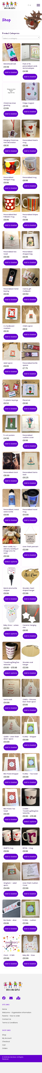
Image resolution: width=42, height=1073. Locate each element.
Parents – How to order (11, 1016)
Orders (4, 1048)
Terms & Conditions (10, 1023)
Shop (4, 1035)
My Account (7, 1038)
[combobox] (21, 37)
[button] (38, 5)
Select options (11, 561)
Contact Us (6, 1019)
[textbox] (21, 38)
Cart (4, 1045)
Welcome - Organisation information (16, 1012)
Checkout (6, 1041)
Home (4, 1009)
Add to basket (11, 72)
